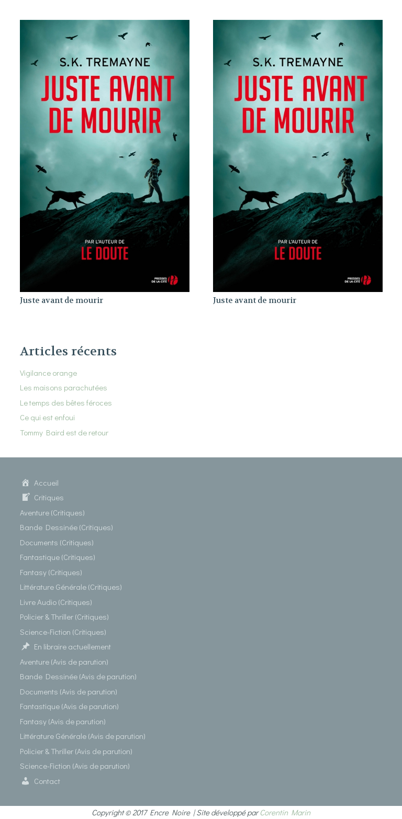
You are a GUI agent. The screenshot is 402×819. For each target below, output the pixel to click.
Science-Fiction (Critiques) (63, 631)
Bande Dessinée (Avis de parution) (78, 676)
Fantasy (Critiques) (51, 572)
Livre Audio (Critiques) (56, 602)
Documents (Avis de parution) (68, 691)
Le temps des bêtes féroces (66, 402)
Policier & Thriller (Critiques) (64, 616)
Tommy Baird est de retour (64, 432)
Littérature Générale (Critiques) (71, 586)
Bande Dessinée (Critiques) (66, 527)
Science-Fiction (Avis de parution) (75, 765)
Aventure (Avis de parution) (64, 661)
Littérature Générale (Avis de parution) (83, 736)
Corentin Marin (285, 812)
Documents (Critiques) (57, 542)
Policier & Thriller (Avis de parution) (76, 751)
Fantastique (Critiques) (57, 557)
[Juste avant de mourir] (104, 26)
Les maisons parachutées (63, 387)
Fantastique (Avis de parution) (69, 706)
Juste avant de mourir (61, 300)
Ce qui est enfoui (47, 417)
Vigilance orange (48, 372)
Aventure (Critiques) (52, 512)
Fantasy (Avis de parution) (63, 721)
